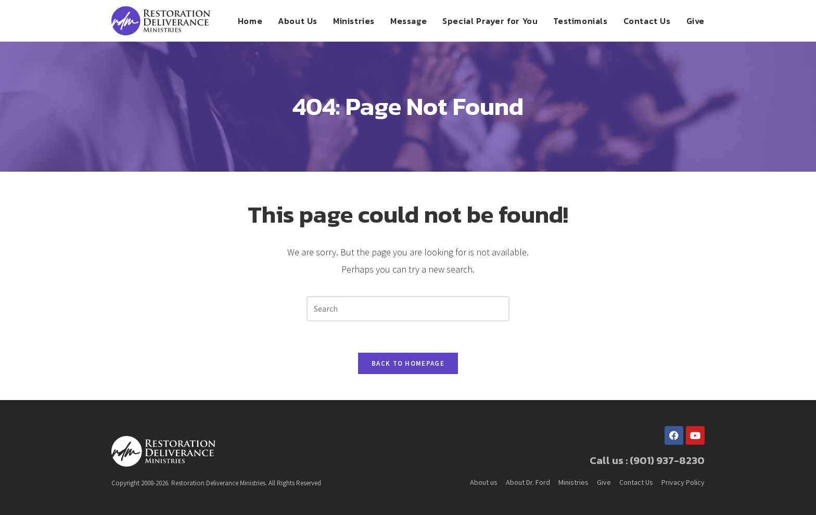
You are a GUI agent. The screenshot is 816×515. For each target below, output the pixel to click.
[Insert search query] (408, 308)
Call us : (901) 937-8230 (647, 460)
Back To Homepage (408, 363)
